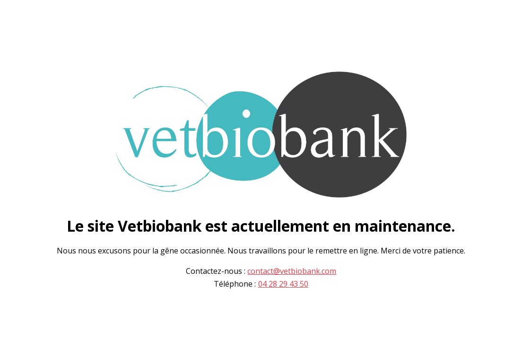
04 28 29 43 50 (283, 284)
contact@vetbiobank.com (291, 271)
